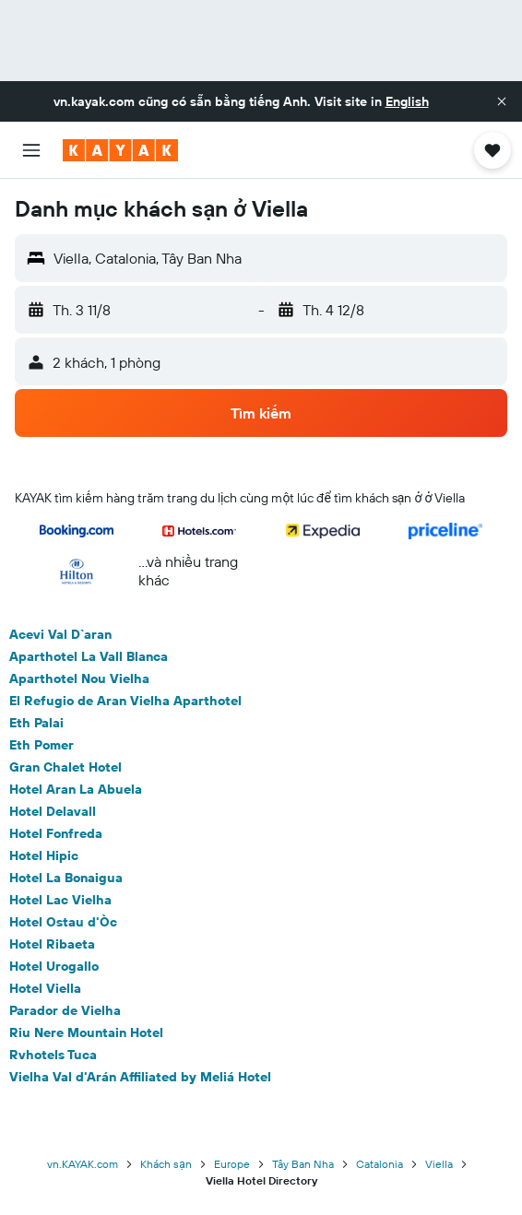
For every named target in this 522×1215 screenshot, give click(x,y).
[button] (501, 101)
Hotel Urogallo (54, 966)
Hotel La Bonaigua (66, 877)
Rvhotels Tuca (53, 1054)
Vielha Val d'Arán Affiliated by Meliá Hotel (140, 1076)
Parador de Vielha (65, 1010)
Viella (439, 1164)
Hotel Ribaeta (52, 944)
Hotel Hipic (43, 855)
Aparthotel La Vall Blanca (88, 656)
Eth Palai (36, 722)
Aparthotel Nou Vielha (79, 678)
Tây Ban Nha (303, 1164)
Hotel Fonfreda (55, 833)
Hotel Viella (45, 988)
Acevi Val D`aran (60, 634)
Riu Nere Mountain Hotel (86, 1032)
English (407, 101)
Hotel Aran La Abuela (75, 789)
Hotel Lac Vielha (60, 899)
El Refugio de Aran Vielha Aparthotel (125, 700)
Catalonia (379, 1164)
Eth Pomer (41, 745)
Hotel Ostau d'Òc (63, 922)
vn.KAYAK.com (82, 1164)
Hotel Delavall (52, 811)
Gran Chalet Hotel (65, 767)
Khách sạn (166, 1164)
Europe (232, 1164)
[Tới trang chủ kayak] (120, 150)
